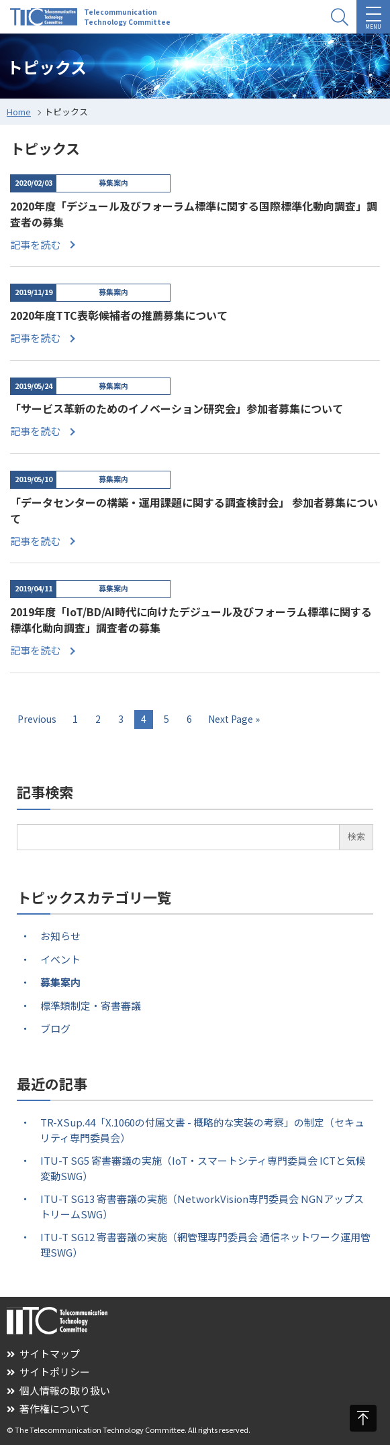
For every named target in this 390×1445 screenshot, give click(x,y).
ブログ (55, 1028)
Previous (36, 719)
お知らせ (60, 936)
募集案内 (60, 982)
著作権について (48, 1408)
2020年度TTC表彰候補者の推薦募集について (119, 315)
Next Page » (234, 719)
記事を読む (35, 244)
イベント (60, 959)
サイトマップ (43, 1353)
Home (19, 111)
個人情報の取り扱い (58, 1390)
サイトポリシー (48, 1372)
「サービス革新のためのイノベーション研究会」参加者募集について (176, 408)
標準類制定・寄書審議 (90, 1005)
